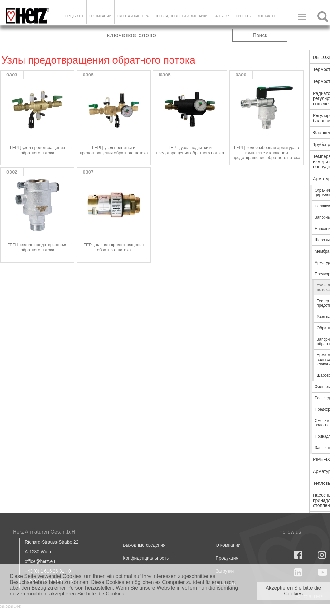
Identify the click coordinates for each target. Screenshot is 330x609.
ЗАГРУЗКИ (222, 16)
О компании (100, 16)
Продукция (227, 558)
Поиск (260, 35)
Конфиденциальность (146, 558)
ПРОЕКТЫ (243, 16)
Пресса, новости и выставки (181, 16)
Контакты (266, 16)
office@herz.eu (40, 561)
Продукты (74, 16)
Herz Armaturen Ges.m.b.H (44, 531)
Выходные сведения (144, 545)
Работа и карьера (133, 16)
